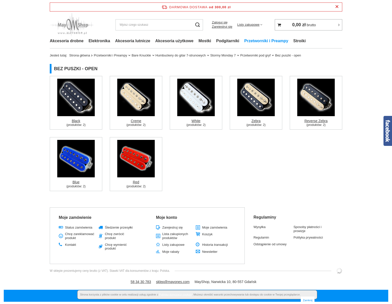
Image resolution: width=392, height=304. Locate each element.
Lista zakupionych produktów (175, 236)
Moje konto (166, 217)
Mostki (204, 41)
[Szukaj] (197, 24)
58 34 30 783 (140, 282)
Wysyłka (260, 227)
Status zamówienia (78, 227)
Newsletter (209, 252)
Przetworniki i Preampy (266, 41)
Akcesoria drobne (67, 41)
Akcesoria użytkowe (174, 41)
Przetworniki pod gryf (255, 55)
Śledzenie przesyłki (118, 227)
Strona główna (79, 55)
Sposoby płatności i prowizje (308, 229)
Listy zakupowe (248, 24)
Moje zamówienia (214, 227)
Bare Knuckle (141, 55)
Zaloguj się (220, 22)
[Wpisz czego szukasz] (159, 24)
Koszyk (207, 234)
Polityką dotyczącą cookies (175, 294)
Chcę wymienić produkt (115, 247)
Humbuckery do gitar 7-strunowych (181, 55)
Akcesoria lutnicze (132, 41)
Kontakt (70, 245)
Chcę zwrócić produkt (114, 236)
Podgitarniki (227, 41)
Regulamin (261, 237)
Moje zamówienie (75, 217)
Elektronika (99, 41)
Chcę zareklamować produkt (79, 236)
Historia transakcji (215, 245)
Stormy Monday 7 (223, 55)
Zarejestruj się (222, 26)
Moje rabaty (170, 252)
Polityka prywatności (308, 237)
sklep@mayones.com (173, 282)
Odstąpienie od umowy (270, 244)
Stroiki (299, 41)
